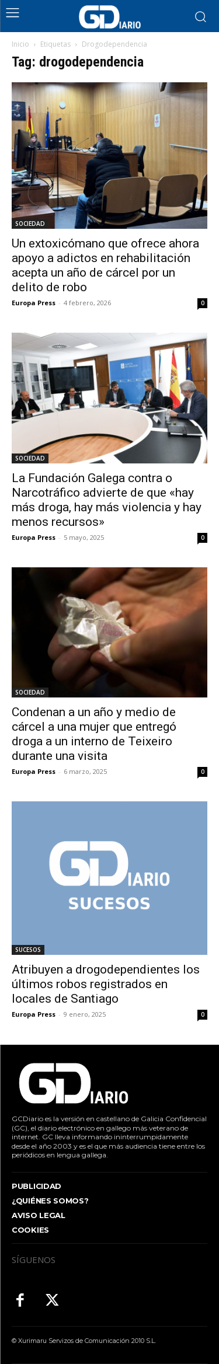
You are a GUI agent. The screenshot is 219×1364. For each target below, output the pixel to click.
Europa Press (33, 302)
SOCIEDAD (30, 223)
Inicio (20, 44)
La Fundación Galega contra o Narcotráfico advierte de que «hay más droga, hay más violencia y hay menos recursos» (106, 500)
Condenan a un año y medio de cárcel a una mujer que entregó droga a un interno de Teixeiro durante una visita (94, 734)
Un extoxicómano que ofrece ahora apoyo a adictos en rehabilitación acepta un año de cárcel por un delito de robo (105, 265)
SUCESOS (28, 950)
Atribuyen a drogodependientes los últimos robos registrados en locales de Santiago (106, 984)
